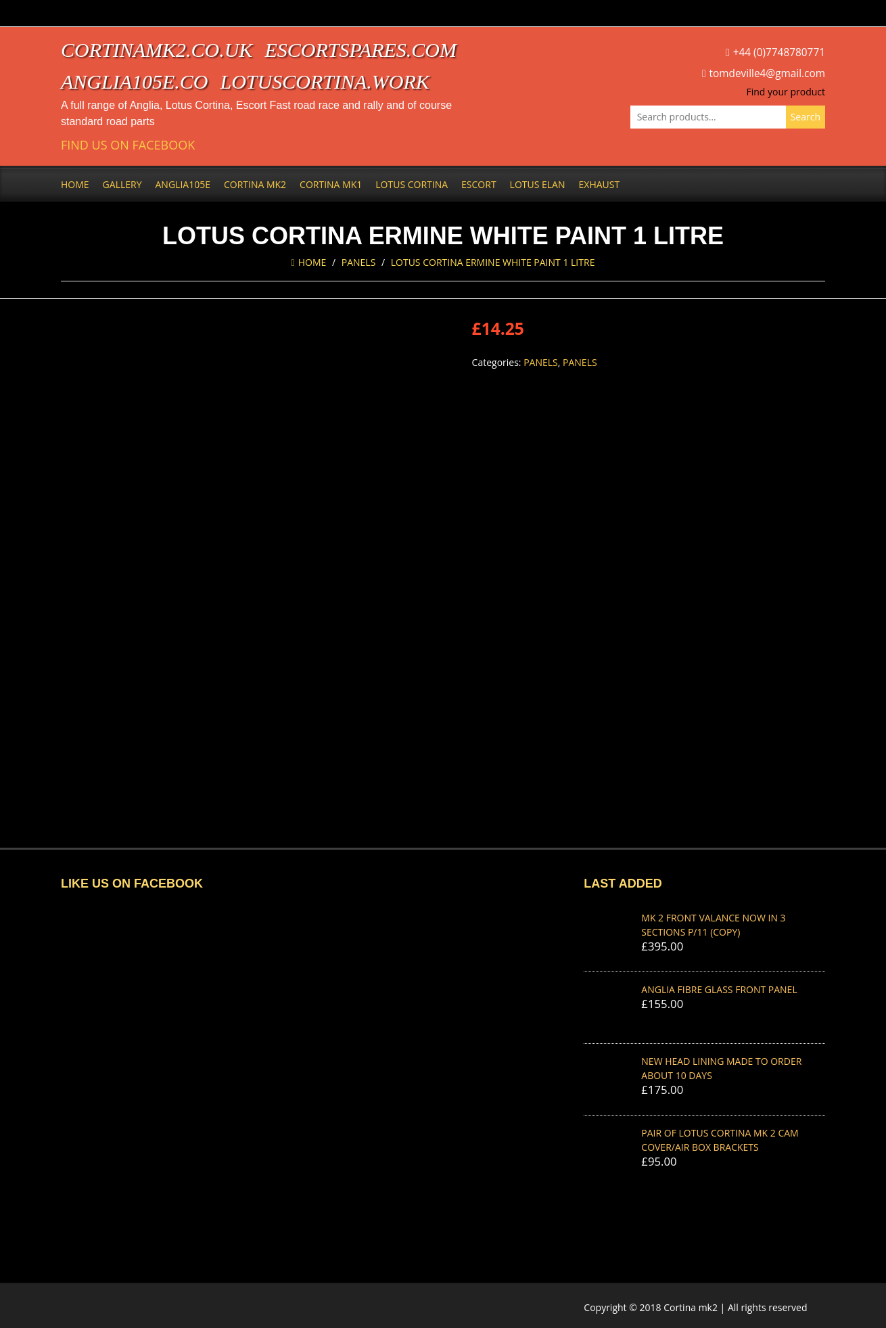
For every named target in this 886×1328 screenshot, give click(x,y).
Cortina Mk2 (255, 184)
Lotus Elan (537, 184)
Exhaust (599, 184)
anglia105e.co (134, 81)
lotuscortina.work (324, 81)
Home (75, 184)
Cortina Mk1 (331, 184)
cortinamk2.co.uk (156, 50)
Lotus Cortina (411, 184)
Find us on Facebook (128, 145)
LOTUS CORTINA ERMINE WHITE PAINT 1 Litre (493, 262)
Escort (478, 184)
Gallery (122, 184)
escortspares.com (360, 50)
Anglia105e (183, 184)
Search (805, 116)
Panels (359, 262)
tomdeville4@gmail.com (767, 73)
